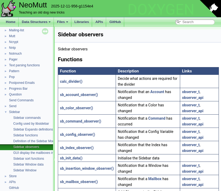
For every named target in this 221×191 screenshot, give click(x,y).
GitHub (115, 22)
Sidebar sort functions (28, 158)
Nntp (12, 48)
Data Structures (36, 22)
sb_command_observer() (80, 121)
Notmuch (15, 53)
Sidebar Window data (28, 164)
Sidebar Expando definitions (33, 129)
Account (157, 92)
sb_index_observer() (77, 148)
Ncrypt (13, 42)
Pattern (14, 71)
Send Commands (21, 100)
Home (10, 22)
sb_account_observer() (79, 95)
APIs (99, 22)
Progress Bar (18, 88)
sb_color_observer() (76, 108)
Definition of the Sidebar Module (36, 141)
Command (157, 118)
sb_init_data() (71, 158)
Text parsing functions (24, 65)
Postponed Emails (22, 83)
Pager (13, 59)
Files (62, 22)
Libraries (82, 22)
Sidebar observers (26, 147)
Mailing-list (16, 30)
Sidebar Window (24, 170)
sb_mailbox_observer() (79, 182)
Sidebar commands (27, 118)
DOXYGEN (160, 9)
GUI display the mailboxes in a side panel (42, 153)
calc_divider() (71, 81)
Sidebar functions (25, 135)
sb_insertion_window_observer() (87, 168)
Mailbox (155, 179)
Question (15, 94)
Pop (12, 77)
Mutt (12, 36)
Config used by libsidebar (31, 123)
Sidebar (14, 112)
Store (13, 176)
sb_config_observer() (77, 134)
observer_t (191, 92)
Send (12, 106)
